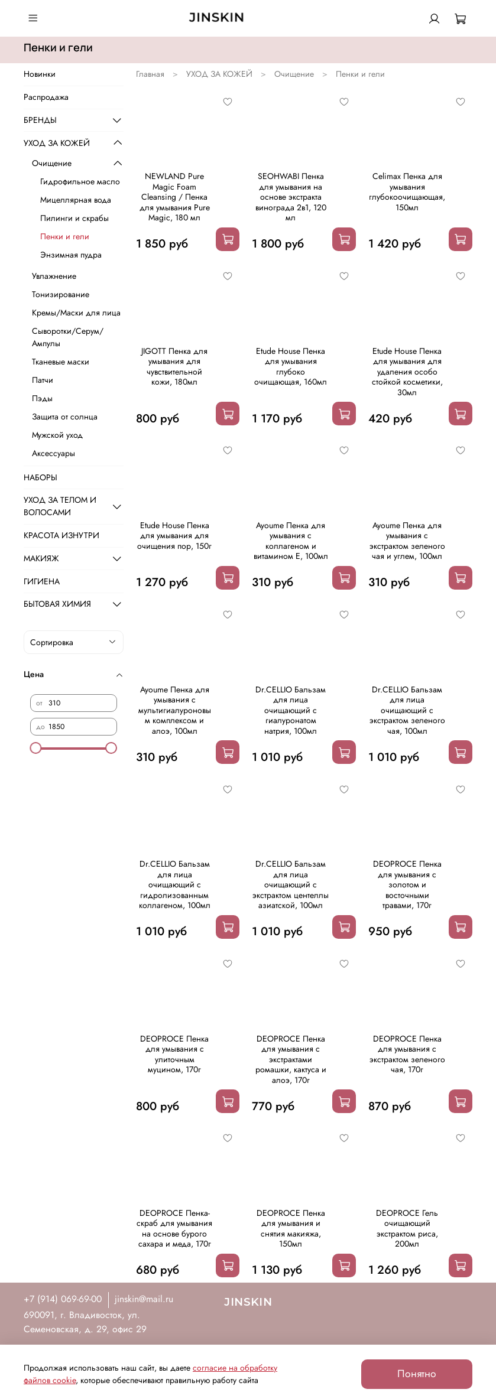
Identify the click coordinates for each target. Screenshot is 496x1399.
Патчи (42, 380)
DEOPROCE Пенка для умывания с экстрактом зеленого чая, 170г (407, 1054)
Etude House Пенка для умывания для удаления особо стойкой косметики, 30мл (407, 371)
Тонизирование (60, 294)
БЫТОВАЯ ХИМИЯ (57, 604)
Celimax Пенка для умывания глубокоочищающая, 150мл (407, 191)
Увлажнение (54, 276)
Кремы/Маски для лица (76, 312)
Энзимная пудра (71, 255)
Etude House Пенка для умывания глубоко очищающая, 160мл (290, 366)
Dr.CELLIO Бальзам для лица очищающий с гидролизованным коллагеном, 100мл (174, 884)
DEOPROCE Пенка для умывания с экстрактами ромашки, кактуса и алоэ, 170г (290, 1059)
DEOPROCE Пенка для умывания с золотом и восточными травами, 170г (407, 884)
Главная (150, 74)
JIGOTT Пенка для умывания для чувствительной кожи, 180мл (174, 366)
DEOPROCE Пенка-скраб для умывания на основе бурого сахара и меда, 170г (174, 1228)
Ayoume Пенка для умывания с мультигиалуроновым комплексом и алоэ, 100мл (174, 710)
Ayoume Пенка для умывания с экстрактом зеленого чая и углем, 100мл (407, 540)
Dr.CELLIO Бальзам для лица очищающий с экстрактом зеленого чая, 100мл (407, 710)
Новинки (40, 74)
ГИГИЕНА (42, 581)
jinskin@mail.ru (144, 1299)
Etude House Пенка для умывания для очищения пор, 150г (174, 535)
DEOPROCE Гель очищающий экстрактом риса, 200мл (407, 1228)
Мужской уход (57, 435)
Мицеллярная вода (75, 200)
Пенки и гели (64, 236)
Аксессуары (53, 453)
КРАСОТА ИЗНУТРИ (61, 535)
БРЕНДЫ (40, 120)
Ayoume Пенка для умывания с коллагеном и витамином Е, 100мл (291, 540)
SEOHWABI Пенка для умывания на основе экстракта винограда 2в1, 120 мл (290, 196)
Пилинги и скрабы (74, 218)
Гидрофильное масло (80, 181)
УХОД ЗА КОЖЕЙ (219, 74)
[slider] (36, 748)
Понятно (416, 1373)
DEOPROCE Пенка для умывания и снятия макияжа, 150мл (291, 1228)
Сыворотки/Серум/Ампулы (67, 337)
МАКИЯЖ (41, 558)
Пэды (42, 398)
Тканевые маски (60, 361)
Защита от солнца (65, 416)
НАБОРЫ (40, 477)
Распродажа (46, 97)
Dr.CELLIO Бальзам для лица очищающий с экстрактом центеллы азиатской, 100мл (290, 884)
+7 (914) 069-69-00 (63, 1299)
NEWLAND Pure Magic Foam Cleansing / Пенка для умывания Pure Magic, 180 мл (175, 196)
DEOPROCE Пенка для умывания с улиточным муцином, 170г (174, 1054)
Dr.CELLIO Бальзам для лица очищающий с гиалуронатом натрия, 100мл (290, 710)
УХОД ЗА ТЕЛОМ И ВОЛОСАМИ (60, 506)
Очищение (294, 74)
